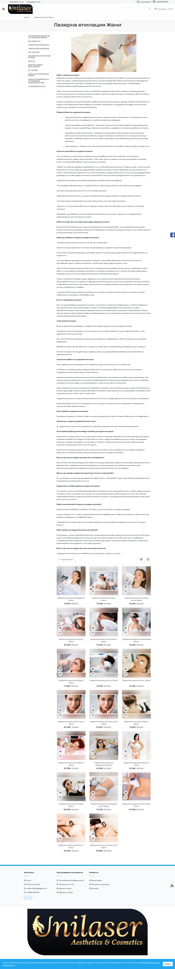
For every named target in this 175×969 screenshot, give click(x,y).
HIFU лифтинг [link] (34, 52)
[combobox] (66, 559)
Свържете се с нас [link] (17, 2)
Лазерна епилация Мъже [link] (38, 49)
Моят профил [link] (97, 880)
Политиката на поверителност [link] (71, 880)
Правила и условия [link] (66, 892)
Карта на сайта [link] (65, 888)
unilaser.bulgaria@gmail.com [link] (36, 888)
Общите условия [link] (33, 884)
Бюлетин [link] (95, 888)
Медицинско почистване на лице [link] (39, 57)
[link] (144, 2)
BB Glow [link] (31, 61)
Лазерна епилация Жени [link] (38, 45)
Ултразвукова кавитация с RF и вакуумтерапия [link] (39, 37)
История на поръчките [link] (101, 884)
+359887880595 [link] (33, 892)
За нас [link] (28, 880)
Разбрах (167, 964)
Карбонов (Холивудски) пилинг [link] (38, 75)
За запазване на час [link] (33, 2)
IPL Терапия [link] (33, 70)
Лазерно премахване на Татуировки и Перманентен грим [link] (38, 81)
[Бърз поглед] (60, 587)
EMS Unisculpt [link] (34, 41)
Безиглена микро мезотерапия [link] (35, 66)
